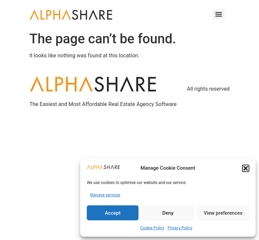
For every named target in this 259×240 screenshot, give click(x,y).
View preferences (223, 213)
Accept (112, 213)
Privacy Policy (180, 228)
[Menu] (219, 14)
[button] (245, 168)
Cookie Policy (152, 228)
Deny (168, 213)
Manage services (105, 195)
